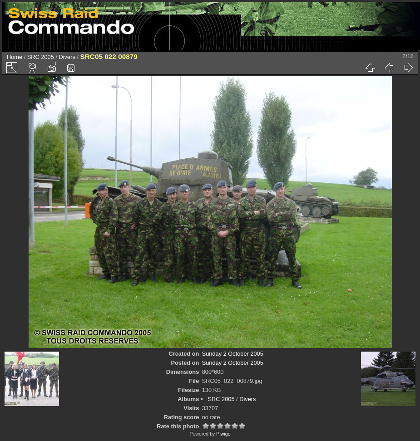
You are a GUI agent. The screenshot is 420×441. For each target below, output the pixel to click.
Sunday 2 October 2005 (232, 353)
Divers (67, 57)
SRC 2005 (40, 57)
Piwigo (223, 433)
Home (14, 57)
